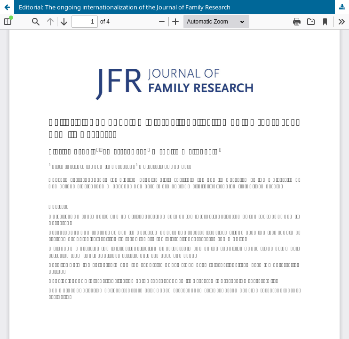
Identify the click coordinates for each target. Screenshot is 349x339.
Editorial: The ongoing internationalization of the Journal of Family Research (124, 7)
